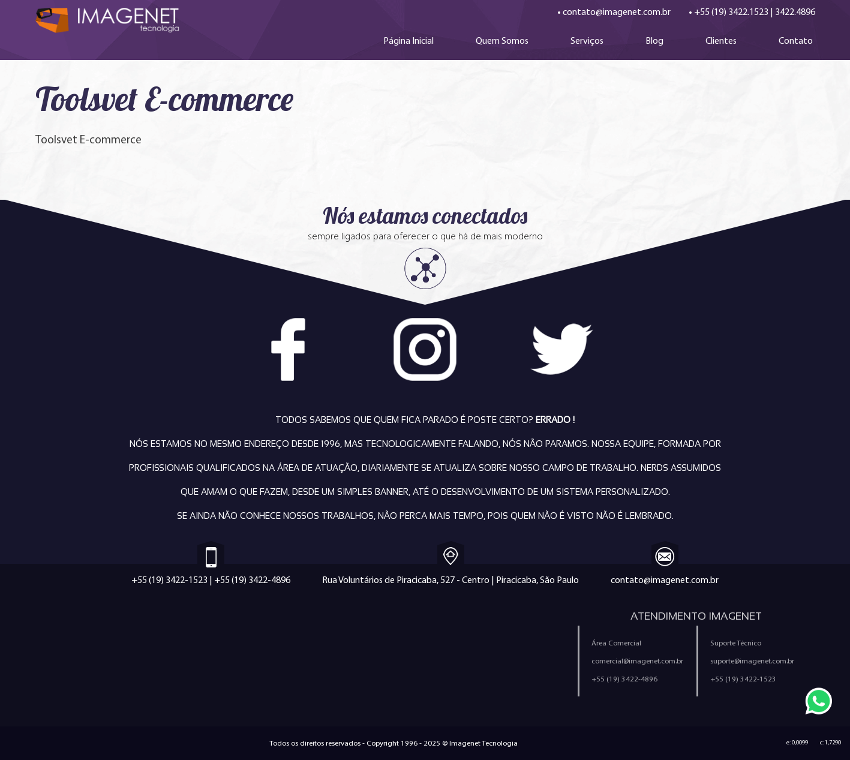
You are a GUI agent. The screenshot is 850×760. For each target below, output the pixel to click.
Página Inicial (408, 40)
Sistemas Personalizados (215, 679)
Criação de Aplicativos (78, 658)
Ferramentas (331, 679)
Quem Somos (502, 40)
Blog (654, 40)
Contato (796, 40)
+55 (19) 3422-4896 (252, 579)
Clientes (721, 40)
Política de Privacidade (479, 658)
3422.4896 (795, 11)
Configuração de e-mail (481, 679)
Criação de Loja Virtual (208, 636)
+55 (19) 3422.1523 (731, 11)
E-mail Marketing (67, 679)
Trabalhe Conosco (343, 636)
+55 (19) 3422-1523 (169, 579)
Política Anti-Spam (342, 658)
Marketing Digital (197, 658)
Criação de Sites (66, 636)
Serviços (586, 40)
